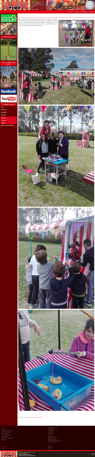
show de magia (5, 436)
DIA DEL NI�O (5, 433)
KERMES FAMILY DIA (52, 428)
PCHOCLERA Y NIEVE (6, 435)
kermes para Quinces (52, 441)
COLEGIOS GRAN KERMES (54, 440)
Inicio (70, 12)
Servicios (3, 117)
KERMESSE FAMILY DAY (7, 430)
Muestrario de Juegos (52, 439)
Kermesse (4, 439)
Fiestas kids (50, 432)
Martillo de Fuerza (52, 437)
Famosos (3, 120)
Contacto (91, 12)
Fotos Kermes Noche (6, 432)
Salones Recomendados (7, 125)
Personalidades (51, 427)
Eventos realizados (38, 417)
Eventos (3, 429)
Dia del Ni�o (51, 430)
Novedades (84, 12)
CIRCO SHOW (51, 433)
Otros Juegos (51, 436)
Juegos (3, 123)
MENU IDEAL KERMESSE (7, 438)
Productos (76, 12)
